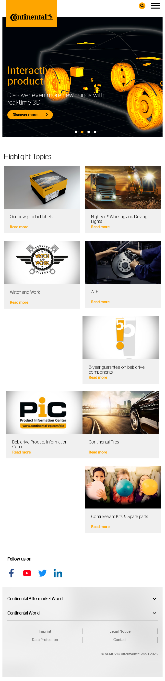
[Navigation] (155, 5)
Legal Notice (119, 631)
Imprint (45, 631)
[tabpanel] (82, 77)
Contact (120, 640)
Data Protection (45, 640)
